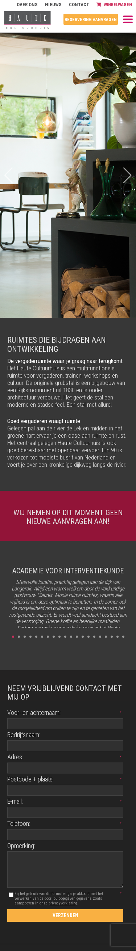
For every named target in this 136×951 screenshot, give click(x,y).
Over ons (27, 4)
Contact (79, 4)
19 (117, 637)
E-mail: (15, 801)
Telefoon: (18, 823)
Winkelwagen (114, 4)
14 (88, 637)
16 (100, 637)
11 (71, 637)
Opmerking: (21, 845)
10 (65, 637)
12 (77, 637)
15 (94, 637)
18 (112, 637)
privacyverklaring (63, 903)
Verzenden (65, 915)
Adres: (15, 757)
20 (123, 637)
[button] (127, 175)
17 (106, 637)
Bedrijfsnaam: (23, 735)
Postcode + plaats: (30, 779)
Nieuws (53, 4)
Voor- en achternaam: (34, 712)
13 (83, 637)
